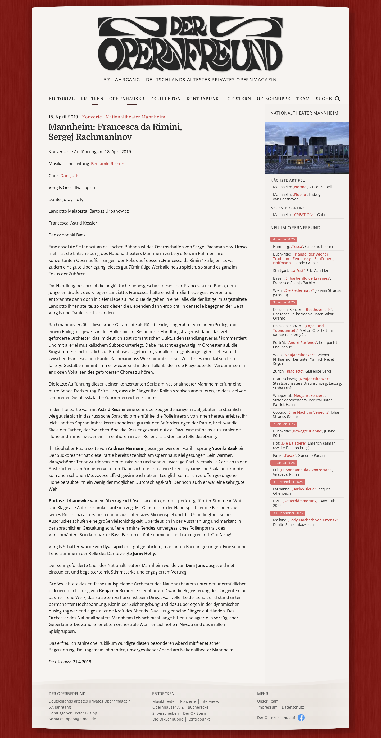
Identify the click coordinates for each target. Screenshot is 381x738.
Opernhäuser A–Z (168, 707)
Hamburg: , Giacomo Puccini (303, 246)
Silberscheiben (165, 713)
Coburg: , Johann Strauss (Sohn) (307, 414)
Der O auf (276, 717)
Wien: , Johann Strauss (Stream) (307, 292)
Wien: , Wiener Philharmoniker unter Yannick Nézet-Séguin (304, 359)
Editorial (62, 98)
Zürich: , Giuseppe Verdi (302, 371)
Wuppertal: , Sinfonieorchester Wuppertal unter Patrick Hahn (302, 400)
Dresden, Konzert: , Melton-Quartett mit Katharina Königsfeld (303, 330)
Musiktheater (164, 701)
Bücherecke (198, 707)
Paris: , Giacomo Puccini (299, 455)
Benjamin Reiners (108, 164)
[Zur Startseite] (190, 44)
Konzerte (92, 117)
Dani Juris (69, 175)
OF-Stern (239, 98)
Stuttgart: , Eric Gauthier (301, 271)
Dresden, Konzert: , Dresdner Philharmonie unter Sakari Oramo (303, 314)
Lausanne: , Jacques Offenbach (302, 491)
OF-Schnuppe (274, 98)
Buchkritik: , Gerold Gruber (305, 258)
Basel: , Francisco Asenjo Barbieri (302, 280)
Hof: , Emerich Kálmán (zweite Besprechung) (304, 445)
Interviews (210, 701)
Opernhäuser (126, 98)
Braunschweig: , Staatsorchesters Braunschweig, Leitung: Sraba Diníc (307, 383)
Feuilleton (165, 98)
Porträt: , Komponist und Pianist (305, 345)
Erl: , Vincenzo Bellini (303, 472)
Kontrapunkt (204, 98)
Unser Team (268, 701)
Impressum (267, 707)
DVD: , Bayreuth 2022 (304, 503)
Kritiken (92, 98)
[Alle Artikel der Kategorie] (307, 148)
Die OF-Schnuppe (167, 719)
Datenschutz (293, 707)
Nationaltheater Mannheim (135, 117)
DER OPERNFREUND (67, 693)
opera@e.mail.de (81, 718)
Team (303, 98)
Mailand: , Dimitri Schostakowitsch (305, 522)
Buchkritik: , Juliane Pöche (304, 433)
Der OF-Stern (194, 713)
